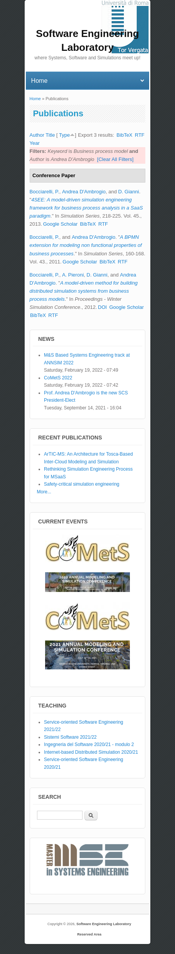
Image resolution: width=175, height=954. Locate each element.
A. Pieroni (73, 275)
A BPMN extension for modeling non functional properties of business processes (86, 245)
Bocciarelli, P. (44, 191)
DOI (102, 307)
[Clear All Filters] (115, 159)
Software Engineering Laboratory (103, 924)
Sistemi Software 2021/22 (70, 737)
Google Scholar (60, 224)
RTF (140, 135)
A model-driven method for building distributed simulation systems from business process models (84, 291)
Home (35, 98)
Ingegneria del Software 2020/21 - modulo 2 (89, 744)
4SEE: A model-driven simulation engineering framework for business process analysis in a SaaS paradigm (86, 208)
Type (64, 135)
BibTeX (124, 135)
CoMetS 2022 (58, 378)
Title (50, 135)
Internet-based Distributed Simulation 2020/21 (91, 752)
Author (37, 135)
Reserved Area (89, 934)
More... (44, 492)
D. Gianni (128, 191)
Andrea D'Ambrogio (84, 191)
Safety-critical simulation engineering (81, 484)
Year (35, 143)
